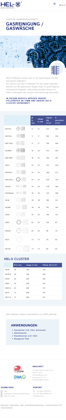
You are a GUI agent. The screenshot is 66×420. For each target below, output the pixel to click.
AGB (22, 405)
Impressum (5, 405)
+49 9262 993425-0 (43, 391)
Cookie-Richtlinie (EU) (53, 405)
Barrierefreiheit (7, 408)
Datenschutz (14, 405)
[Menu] (54, 3)
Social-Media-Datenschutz (34, 405)
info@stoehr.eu (38, 396)
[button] (5, 120)
